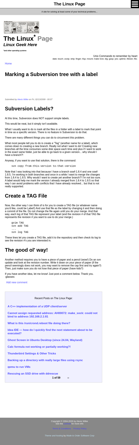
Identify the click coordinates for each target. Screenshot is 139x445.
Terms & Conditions (61, 428)
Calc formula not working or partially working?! (39, 346)
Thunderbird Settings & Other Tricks (32, 353)
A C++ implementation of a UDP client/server (37, 306)
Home (8, 63)
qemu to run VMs (19, 366)
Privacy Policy (80, 428)
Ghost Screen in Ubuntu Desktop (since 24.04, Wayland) (45, 340)
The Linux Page (69, 3)
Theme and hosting (54, 435)
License (67, 423)
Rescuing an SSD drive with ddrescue (33, 373)
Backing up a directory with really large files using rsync (45, 360)
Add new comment (16, 282)
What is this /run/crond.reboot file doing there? (39, 323)
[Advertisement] (53, 89)
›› (68, 377)
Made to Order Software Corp (80, 435)
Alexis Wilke (22, 99)
